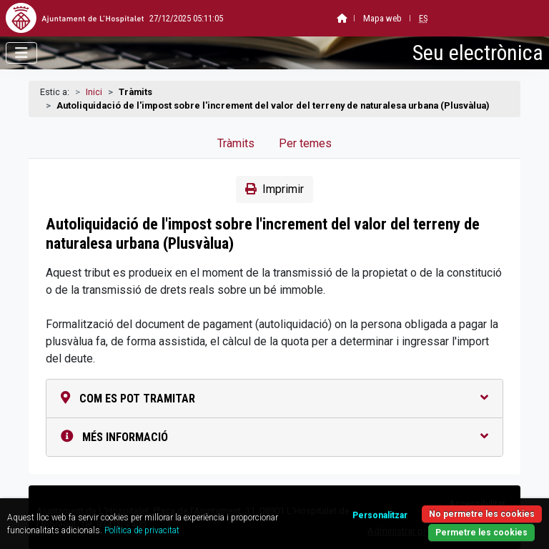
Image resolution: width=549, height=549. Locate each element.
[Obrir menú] (21, 53)
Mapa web (346, 18)
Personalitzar (379, 515)
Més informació (274, 437)
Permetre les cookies (481, 533)
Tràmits (235, 143)
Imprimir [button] (274, 189)
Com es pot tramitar (274, 398)
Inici (94, 91)
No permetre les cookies (482, 514)
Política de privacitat (141, 530)
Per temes (305, 143)
